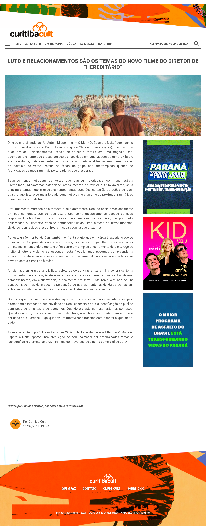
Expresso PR (33, 43)
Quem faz (69, 488)
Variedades (87, 43)
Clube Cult (111, 488)
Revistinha (105, 43)
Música (71, 43)
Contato (89, 488)
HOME (17, 43)
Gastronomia (53, 43)
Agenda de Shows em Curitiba (169, 43)
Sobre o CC (135, 488)
